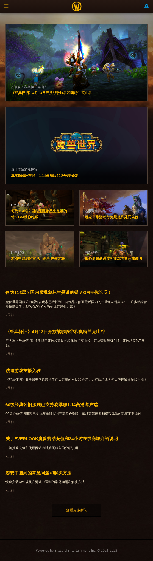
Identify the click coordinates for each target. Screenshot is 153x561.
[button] (6, 6)
